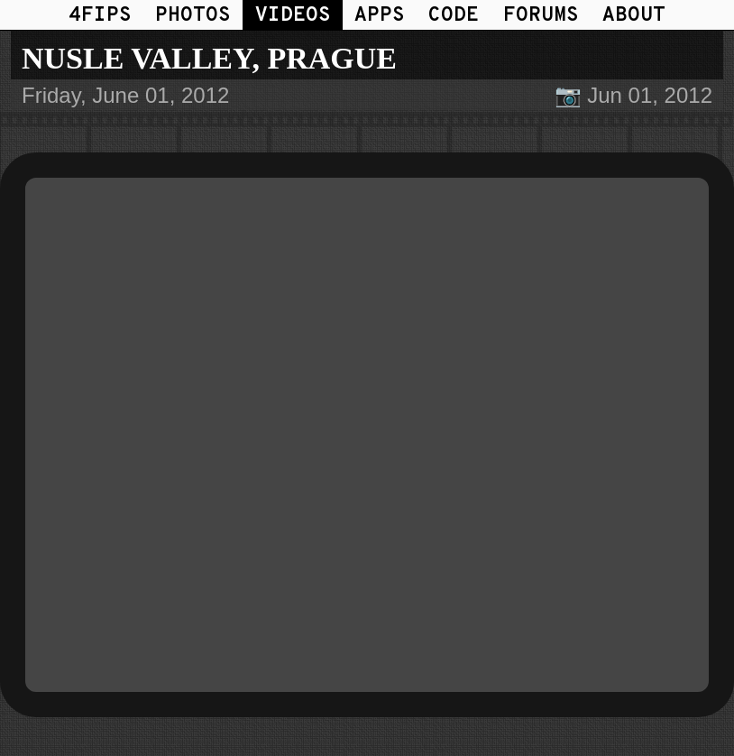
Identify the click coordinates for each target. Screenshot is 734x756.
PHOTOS (193, 16)
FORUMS (541, 16)
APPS (379, 16)
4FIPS (100, 16)
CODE (453, 16)
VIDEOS (293, 16)
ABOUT (633, 16)
